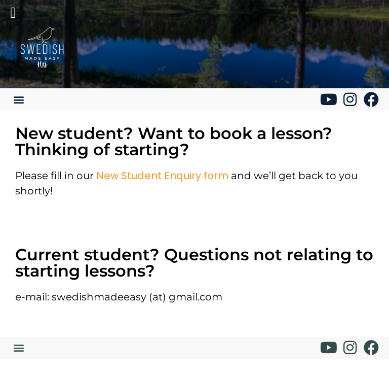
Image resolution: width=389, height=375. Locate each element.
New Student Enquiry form (162, 175)
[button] (18, 99)
